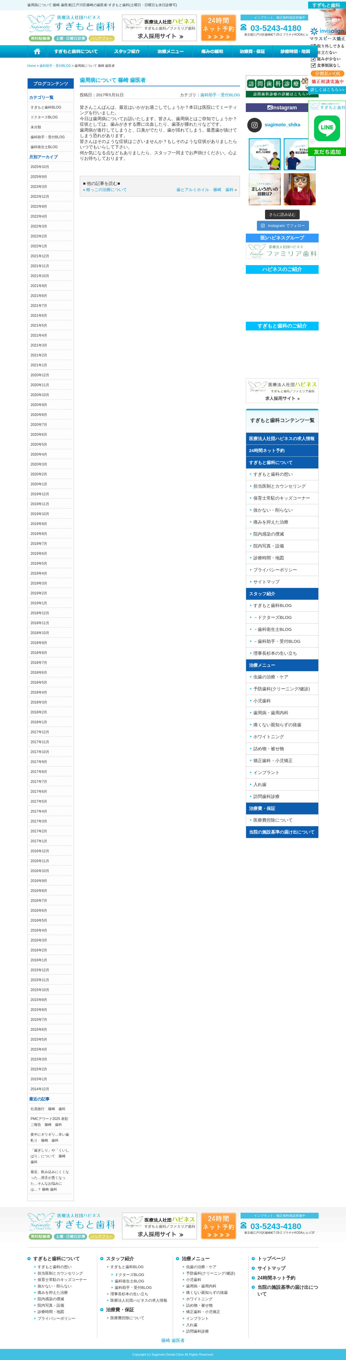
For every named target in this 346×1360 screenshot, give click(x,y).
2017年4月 (39, 811)
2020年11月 (40, 385)
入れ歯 (259, 784)
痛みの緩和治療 (212, 51)
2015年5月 (39, 1039)
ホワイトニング (268, 736)
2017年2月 (39, 831)
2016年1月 (39, 960)
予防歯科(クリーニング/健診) (281, 688)
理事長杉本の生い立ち (275, 653)
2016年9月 (39, 881)
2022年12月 (40, 197)
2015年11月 (40, 980)
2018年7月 (39, 663)
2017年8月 (39, 772)
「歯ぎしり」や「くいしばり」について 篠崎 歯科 (50, 1156)
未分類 (36, 127)
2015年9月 (39, 1000)
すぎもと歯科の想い (273, 474)
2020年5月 (39, 444)
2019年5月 (39, 563)
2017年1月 (39, 841)
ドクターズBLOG (44, 117)
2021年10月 (40, 276)
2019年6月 (39, 554)
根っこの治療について (106, 190)
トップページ (271, 1258)
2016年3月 (39, 940)
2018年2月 (39, 712)
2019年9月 (39, 524)
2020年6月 (39, 435)
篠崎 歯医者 (172, 1340)
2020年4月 (39, 454)
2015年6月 (39, 1030)
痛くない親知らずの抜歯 (277, 724)
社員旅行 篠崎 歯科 (48, 1109)
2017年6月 (39, 792)
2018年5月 (39, 682)
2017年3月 (39, 821)
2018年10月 (40, 633)
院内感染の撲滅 (268, 533)
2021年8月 (39, 296)
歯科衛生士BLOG (44, 147)
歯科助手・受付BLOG (48, 137)
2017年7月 (39, 782)
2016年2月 (39, 950)
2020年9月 (39, 405)
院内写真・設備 (268, 545)
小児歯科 (262, 700)
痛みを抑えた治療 (270, 521)
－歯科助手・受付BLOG (277, 641)
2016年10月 (40, 871)
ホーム (36, 51)
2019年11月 (40, 504)
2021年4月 (39, 335)
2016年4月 (39, 930)
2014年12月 (40, 1089)
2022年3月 (39, 226)
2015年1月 (39, 1079)
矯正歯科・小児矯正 (273, 760)
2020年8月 (39, 415)
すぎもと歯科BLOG (46, 107)
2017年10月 (40, 752)
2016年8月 (39, 891)
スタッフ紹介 (126, 51)
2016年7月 (39, 901)
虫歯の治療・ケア (270, 676)
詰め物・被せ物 (268, 748)
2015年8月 (39, 1010)
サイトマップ (266, 581)
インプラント (266, 772)
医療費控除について (273, 820)
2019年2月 (39, 593)
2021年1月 (39, 365)
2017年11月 (40, 742)
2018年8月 (39, 653)
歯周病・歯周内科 (270, 712)
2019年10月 (40, 514)
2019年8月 (39, 534)
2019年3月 (39, 583)
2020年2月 (39, 474)
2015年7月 (39, 1020)
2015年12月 (40, 970)
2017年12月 (40, 732)
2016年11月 (40, 861)
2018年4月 (39, 692)
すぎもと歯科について (75, 51)
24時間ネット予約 (267, 450)
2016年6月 (39, 911)
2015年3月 (39, 1059)
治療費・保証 (252, 51)
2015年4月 (39, 1049)
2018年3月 (39, 702)
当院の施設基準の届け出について (282, 831)
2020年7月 (39, 425)
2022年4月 (39, 216)
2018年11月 (40, 623)
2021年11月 (40, 266)
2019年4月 (39, 573)
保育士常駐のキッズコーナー (281, 498)
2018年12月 (40, 613)
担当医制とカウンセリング (279, 486)
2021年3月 (39, 345)
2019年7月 (39, 544)
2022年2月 (39, 236)
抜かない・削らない (273, 509)
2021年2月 (39, 355)
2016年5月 (39, 920)
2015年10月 (40, 990)
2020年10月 (40, 395)
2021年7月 (39, 306)
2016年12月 (40, 851)
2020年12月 (40, 375)
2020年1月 (39, 484)
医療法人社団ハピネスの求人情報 (282, 438)
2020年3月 (39, 464)
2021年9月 (39, 286)
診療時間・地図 (296, 51)
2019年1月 (39, 603)
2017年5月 (39, 801)
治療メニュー (170, 51)
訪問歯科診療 (266, 796)
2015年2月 (39, 1069)
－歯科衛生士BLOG (272, 629)
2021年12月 (40, 256)
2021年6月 (39, 316)
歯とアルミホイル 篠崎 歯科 (205, 190)
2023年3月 (39, 187)
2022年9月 (39, 206)
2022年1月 (39, 246)
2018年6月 (39, 673)
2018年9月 (39, 643)
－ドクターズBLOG (272, 617)
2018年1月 (39, 722)
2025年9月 (39, 177)
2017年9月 (39, 762)
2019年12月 (40, 494)
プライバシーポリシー (275, 569)
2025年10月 (40, 167)
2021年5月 (39, 325)
